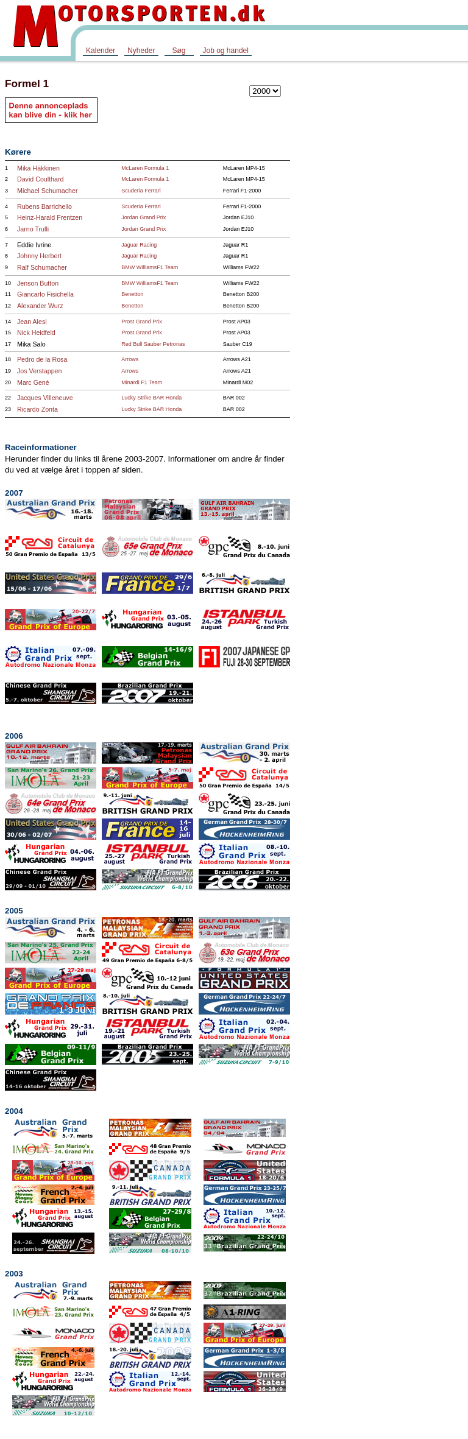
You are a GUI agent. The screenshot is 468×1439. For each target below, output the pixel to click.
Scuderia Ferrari (141, 191)
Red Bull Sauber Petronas (153, 344)
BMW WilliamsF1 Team (149, 267)
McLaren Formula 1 (145, 168)
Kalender (100, 50)
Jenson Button (37, 283)
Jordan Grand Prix (143, 217)
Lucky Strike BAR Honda (151, 398)
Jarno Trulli (33, 229)
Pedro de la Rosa (42, 359)
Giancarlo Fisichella (45, 294)
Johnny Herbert (39, 255)
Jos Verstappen (39, 371)
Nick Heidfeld (36, 332)
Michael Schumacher (47, 190)
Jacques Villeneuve (45, 397)
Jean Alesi (32, 321)
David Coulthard (40, 179)
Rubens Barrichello (44, 206)
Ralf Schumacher (42, 267)
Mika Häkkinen (38, 168)
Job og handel (226, 50)
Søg (178, 50)
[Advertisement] (419, 252)
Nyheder (141, 50)
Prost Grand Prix (141, 321)
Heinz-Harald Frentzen (49, 217)
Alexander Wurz (40, 305)
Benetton (132, 294)
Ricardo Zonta (37, 409)
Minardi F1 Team (141, 382)
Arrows (129, 359)
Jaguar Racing (139, 245)
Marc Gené (33, 382)
